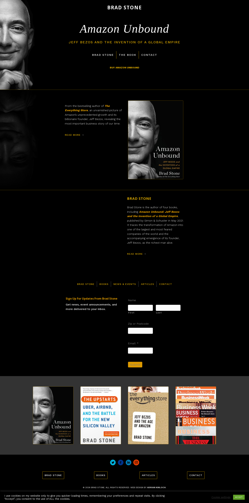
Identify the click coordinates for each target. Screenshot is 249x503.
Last (159, 312)
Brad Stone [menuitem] (103, 54)
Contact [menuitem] (149, 54)
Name (132, 300)
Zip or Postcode (138, 323)
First (131, 312)
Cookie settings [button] (220, 497)
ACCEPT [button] (239, 497)
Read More (74, 134)
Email (133, 343)
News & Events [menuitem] (124, 284)
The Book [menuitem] (127, 54)
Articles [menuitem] (147, 284)
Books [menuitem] (103, 284)
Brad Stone (139, 198)
